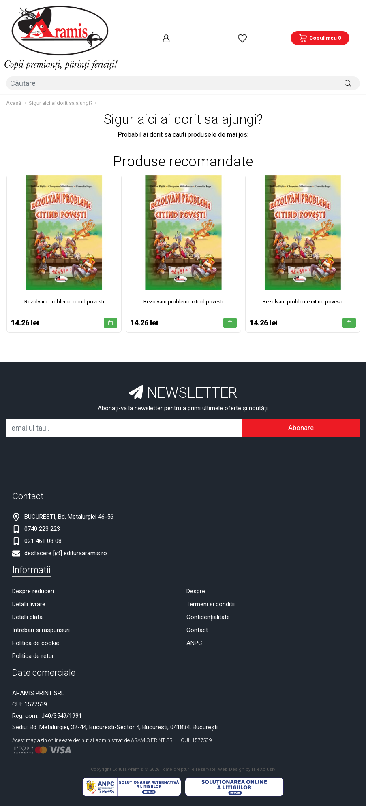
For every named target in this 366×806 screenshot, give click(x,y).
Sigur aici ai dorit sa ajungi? (61, 59)
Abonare (301, 384)
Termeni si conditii (210, 560)
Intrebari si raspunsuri (41, 586)
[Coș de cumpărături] (320, 18)
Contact (197, 586)
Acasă (13, 59)
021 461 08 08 (43, 497)
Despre (195, 547)
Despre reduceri (33, 547)
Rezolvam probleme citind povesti (64, 258)
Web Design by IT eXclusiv (246, 725)
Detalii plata (27, 573)
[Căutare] (348, 43)
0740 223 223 (42, 484)
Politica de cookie (35, 598)
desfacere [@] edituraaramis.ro (65, 509)
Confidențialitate (208, 573)
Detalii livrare (28, 560)
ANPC (194, 598)
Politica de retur (33, 611)
